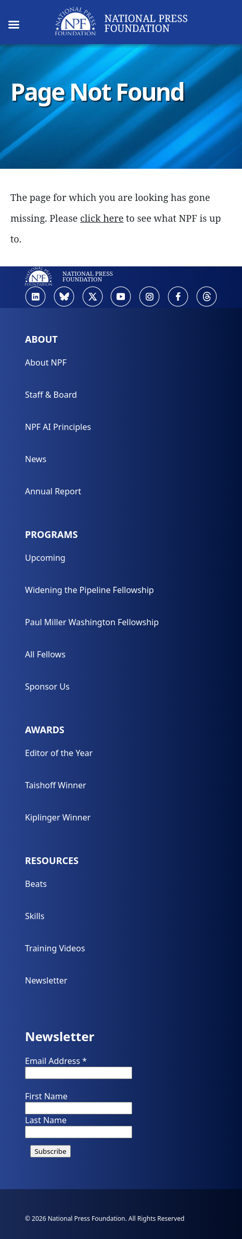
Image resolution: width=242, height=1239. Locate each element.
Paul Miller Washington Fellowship (92, 622)
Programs (51, 534)
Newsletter (46, 980)
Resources (52, 860)
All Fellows (45, 654)
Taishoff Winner (55, 785)
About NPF (46, 362)
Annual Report (53, 491)
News (35, 459)
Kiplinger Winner (58, 817)
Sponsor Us (47, 686)
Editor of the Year (59, 753)
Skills (34, 916)
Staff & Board (51, 394)
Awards (45, 729)
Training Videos (55, 948)
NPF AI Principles (58, 427)
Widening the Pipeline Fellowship (89, 590)
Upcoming (45, 557)
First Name (46, 1096)
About (41, 339)
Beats (36, 884)
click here (101, 218)
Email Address (56, 1061)
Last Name (46, 1120)
